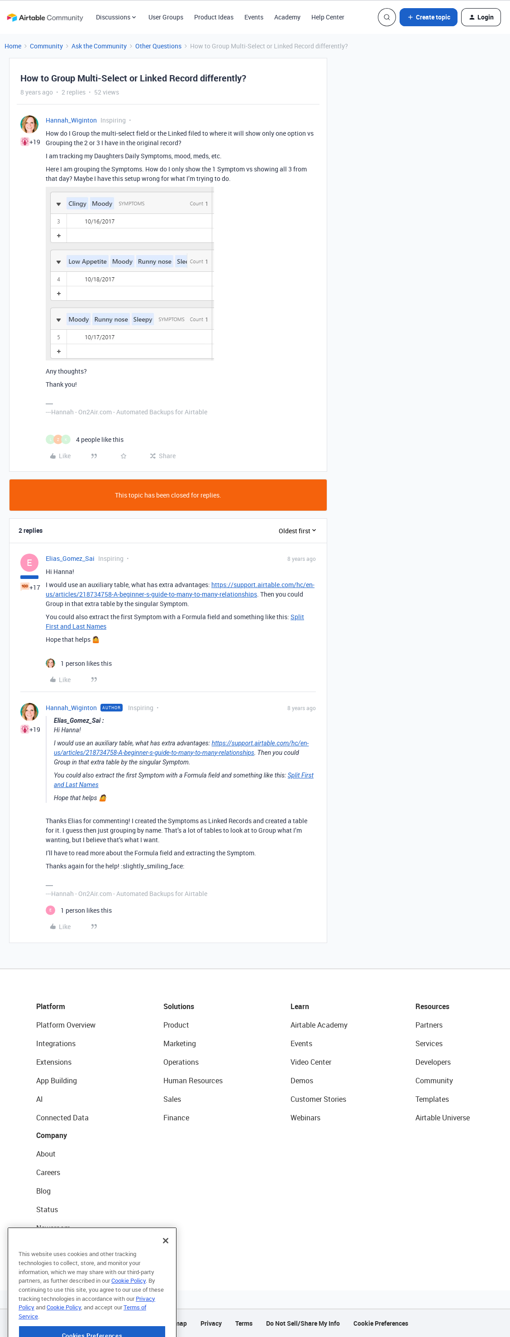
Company (51, 1135)
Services (429, 1043)
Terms (244, 1323)
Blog (43, 1191)
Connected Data (62, 1118)
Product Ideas (214, 17)
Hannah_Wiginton (71, 120)
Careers (48, 1172)
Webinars (305, 1118)
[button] (429, 17)
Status (47, 1209)
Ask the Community (99, 46)
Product (176, 1025)
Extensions (53, 1062)
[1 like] (79, 663)
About (46, 1154)
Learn (300, 1006)
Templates (432, 1099)
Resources (432, 1006)
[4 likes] (85, 439)
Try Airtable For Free (68, 1247)
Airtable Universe (442, 1118)
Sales (172, 1099)
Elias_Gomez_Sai (70, 558)
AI (39, 1099)
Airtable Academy (319, 1025)
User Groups (165, 17)
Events (253, 17)
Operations (181, 1062)
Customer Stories (318, 1099)
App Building (56, 1081)
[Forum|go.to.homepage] (45, 17)
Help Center (327, 17)
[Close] (166, 1267)
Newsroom (53, 1228)
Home (13, 46)
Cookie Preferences (380, 1323)
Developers (433, 1062)
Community (46, 46)
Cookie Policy (128, 1307)
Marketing (179, 1043)
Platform (50, 1006)
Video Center (311, 1062)
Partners (429, 1025)
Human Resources (193, 1081)
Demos (302, 1081)
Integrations (56, 1043)
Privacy (211, 1323)
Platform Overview (65, 1025)
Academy (287, 17)
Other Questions (158, 46)
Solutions (178, 1006)
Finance (176, 1118)
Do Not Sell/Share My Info (303, 1323)
